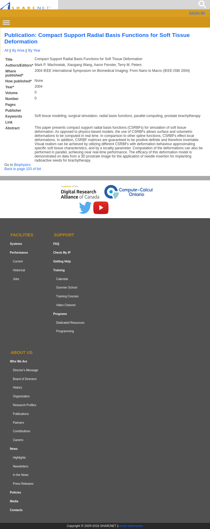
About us (22, 352)
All (6, 50)
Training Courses (67, 296)
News (14, 448)
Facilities (22, 235)
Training (59, 270)
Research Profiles (24, 405)
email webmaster (131, 526)
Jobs (16, 279)
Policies (15, 492)
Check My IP (61, 252)
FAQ (56, 243)
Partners (18, 422)
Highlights (19, 457)
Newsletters (20, 466)
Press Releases (23, 483)
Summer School (66, 287)
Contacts (16, 510)
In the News (20, 475)
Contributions (21, 431)
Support (64, 235)
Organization (21, 396)
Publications (21, 414)
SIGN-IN (197, 13)
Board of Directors (25, 379)
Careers (18, 440)
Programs (60, 314)
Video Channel (65, 305)
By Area (18, 50)
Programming (65, 331)
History (17, 387)
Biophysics (22, 165)
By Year (34, 50)
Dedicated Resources (70, 322)
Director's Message (25, 370)
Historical (19, 270)
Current (18, 261)
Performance (19, 252)
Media (14, 501)
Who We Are (18, 361)
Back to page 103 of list (22, 169)
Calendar (62, 279)
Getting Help (62, 261)
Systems (16, 243)
